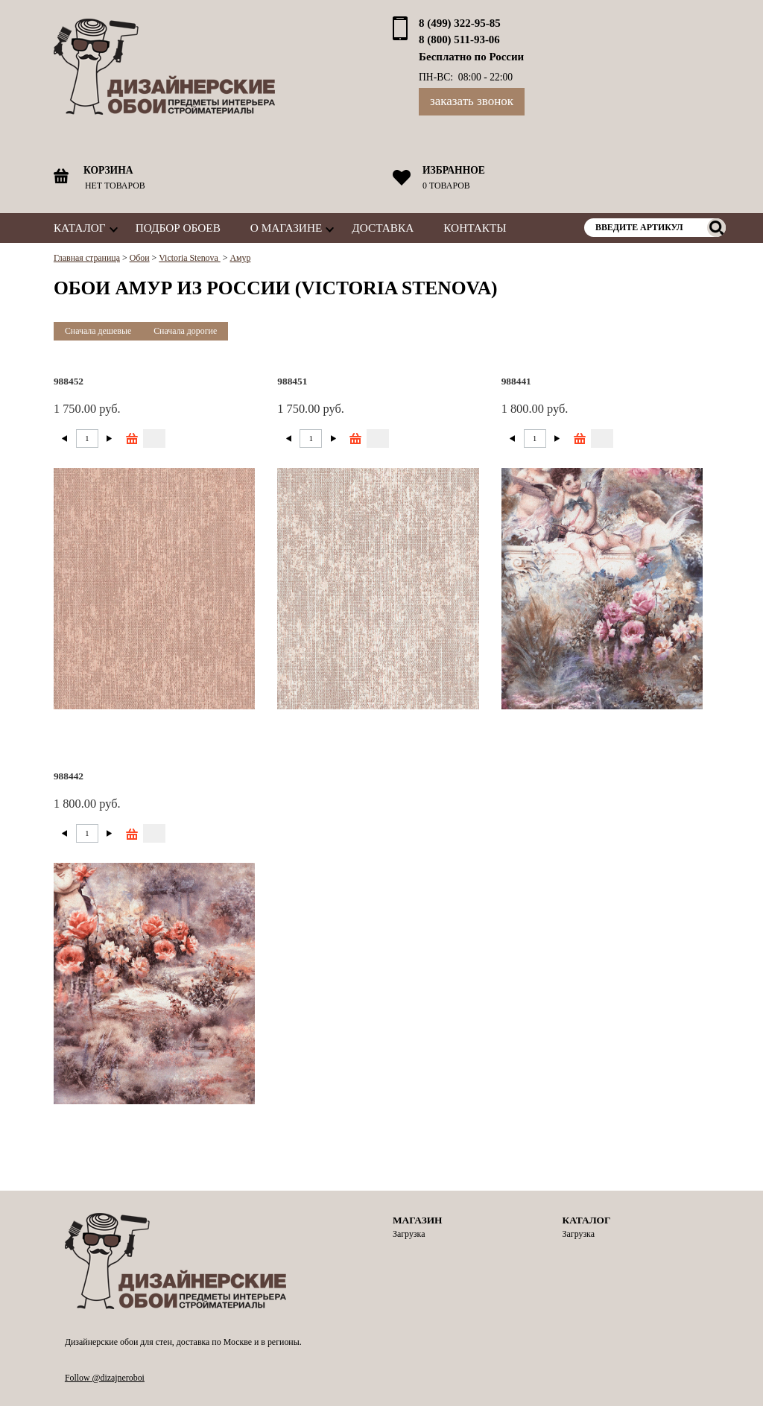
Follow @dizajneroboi (105, 1377)
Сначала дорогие (185, 331)
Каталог (80, 227)
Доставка (383, 227)
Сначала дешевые (98, 331)
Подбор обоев (178, 227)
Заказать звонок (471, 101)
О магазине (286, 227)
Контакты (474, 227)
